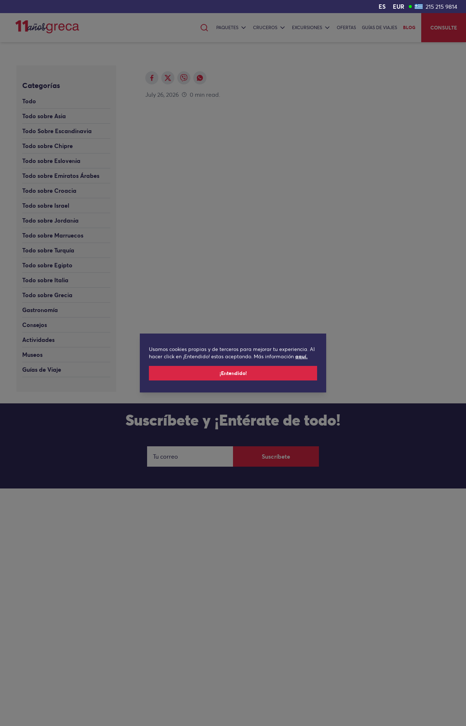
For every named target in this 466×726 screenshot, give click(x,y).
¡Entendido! (233, 373)
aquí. (301, 356)
